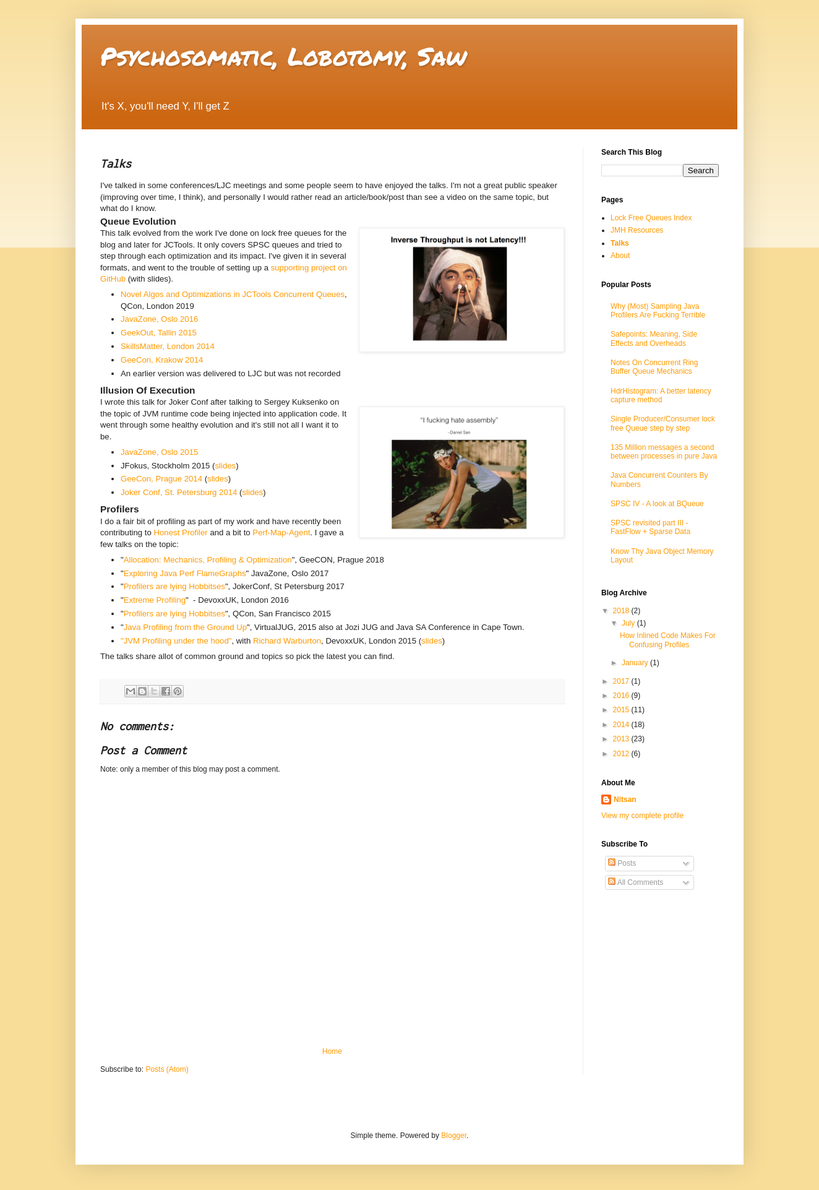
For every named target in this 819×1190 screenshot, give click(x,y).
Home (332, 1051)
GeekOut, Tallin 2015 (159, 332)
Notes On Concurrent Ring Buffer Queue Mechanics (654, 367)
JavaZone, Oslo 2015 (159, 452)
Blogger (453, 1135)
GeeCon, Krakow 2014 (162, 359)
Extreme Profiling (155, 600)
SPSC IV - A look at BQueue (657, 503)
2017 (622, 681)
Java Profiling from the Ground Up (185, 627)
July (629, 623)
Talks (620, 243)
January (636, 662)
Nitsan (625, 799)
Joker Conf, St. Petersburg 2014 (179, 492)
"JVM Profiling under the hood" (176, 640)
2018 (622, 610)
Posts (622, 863)
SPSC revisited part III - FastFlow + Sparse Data (650, 527)
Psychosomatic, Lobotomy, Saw (283, 56)
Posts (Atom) (166, 1069)
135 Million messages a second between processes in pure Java (664, 451)
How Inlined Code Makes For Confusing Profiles (668, 640)
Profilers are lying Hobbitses (174, 586)
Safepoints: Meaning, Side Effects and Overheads (654, 338)
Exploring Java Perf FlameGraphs (185, 573)
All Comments (635, 882)
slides (225, 465)
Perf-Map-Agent (281, 532)
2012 (622, 753)
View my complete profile (642, 815)
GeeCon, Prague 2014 (161, 478)
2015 (622, 709)
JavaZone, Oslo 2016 (159, 319)
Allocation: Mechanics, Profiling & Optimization (208, 559)
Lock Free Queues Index (651, 217)
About (620, 255)
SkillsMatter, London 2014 (168, 346)
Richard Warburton (287, 640)
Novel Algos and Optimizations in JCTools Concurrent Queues (233, 294)
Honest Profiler (181, 532)
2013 (622, 739)
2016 (622, 695)
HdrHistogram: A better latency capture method (661, 395)
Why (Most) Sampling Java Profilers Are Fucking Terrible (658, 310)
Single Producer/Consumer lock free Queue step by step (663, 423)
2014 (622, 724)
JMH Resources (637, 230)
